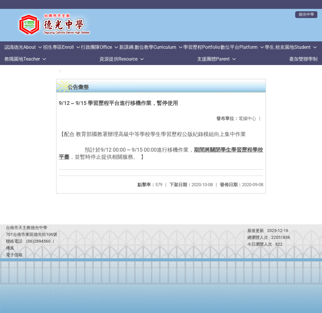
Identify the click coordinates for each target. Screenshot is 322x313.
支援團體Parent (213, 59)
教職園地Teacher (22, 59)
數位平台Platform (239, 47)
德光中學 (306, 14)
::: (59, 71)
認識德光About (20, 47)
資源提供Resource (118, 59)
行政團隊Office (96, 47)
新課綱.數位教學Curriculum (147, 47)
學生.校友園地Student (287, 47)
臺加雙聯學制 (303, 59)
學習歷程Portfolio (201, 47)
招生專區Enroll (58, 47)
